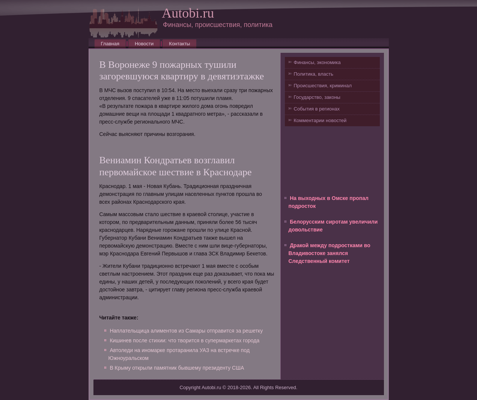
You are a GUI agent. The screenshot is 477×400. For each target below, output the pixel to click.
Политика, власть (313, 74)
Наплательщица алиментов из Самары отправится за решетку (186, 331)
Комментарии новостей (320, 120)
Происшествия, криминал (323, 85)
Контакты (179, 43)
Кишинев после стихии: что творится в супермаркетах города (184, 340)
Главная (110, 43)
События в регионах (317, 109)
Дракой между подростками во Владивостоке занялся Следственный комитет (329, 253)
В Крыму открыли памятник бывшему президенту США (177, 368)
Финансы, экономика (317, 62)
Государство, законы (317, 97)
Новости (144, 43)
